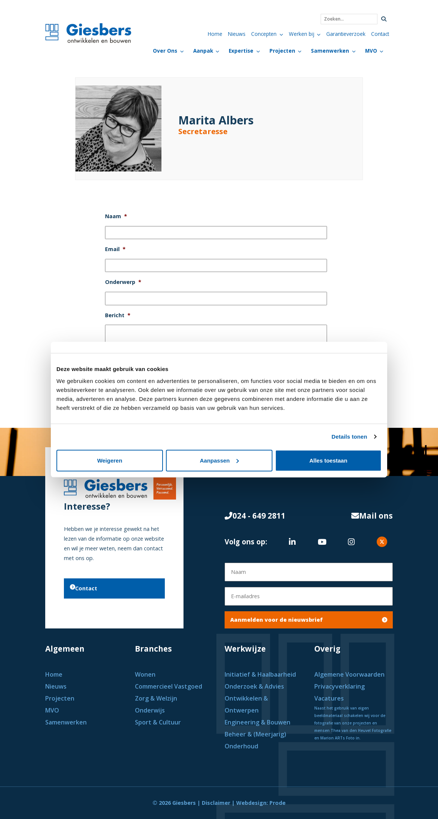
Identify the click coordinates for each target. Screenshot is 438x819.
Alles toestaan (328, 460)
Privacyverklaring (339, 686)
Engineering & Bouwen (257, 722)
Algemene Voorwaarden (349, 674)
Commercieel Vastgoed (169, 686)
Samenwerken (330, 50)
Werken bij (301, 33)
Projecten (282, 50)
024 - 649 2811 (255, 515)
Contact (380, 33)
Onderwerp (123, 282)
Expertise (241, 50)
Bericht (117, 315)
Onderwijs (150, 710)
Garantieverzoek (345, 33)
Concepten (264, 33)
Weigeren (109, 460)
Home (215, 33)
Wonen (146, 674)
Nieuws (237, 33)
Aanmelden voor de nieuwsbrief (308, 619)
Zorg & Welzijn (157, 698)
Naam (116, 216)
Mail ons (372, 515)
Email (115, 249)
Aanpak (203, 50)
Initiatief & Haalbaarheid (261, 674)
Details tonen (349, 436)
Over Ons (165, 50)
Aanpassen (219, 460)
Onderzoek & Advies (254, 686)
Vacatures (329, 698)
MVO (371, 50)
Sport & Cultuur (158, 722)
